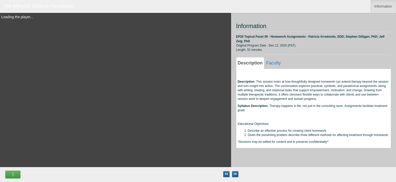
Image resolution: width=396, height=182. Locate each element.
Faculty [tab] (273, 62)
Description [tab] (250, 62)
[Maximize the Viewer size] (226, 174)
